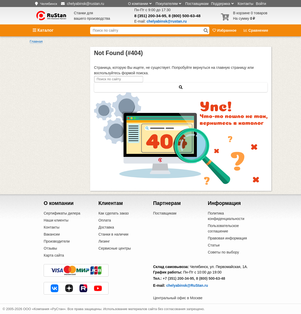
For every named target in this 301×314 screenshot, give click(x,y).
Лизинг (104, 241)
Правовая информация (227, 238)
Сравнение (256, 30)
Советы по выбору (223, 252)
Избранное (225, 30)
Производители (57, 241)
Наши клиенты (56, 220)
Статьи (213, 245)
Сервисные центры (114, 248)
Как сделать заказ (113, 213)
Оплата (104, 220)
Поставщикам (197, 4)
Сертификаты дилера (62, 213)
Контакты (245, 4)
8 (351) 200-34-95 (150, 16)
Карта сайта (54, 255)
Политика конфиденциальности (226, 216)
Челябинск (48, 4)
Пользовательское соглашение (223, 228)
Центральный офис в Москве (178, 298)
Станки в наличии (113, 234)
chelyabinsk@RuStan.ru (187, 285)
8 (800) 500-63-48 (184, 16)
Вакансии (52, 234)
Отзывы (50, 248)
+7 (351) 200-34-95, (179, 278)
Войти (261, 4)
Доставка (106, 227)
